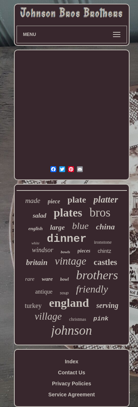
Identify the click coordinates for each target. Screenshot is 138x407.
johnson (71, 330)
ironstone (103, 242)
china (105, 226)
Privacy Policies (71, 383)
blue (80, 226)
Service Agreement (71, 394)
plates (68, 212)
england (69, 302)
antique (43, 291)
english (35, 228)
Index (71, 361)
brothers (97, 275)
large (57, 227)
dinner (66, 239)
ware (47, 279)
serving (107, 305)
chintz (105, 251)
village (48, 316)
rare (29, 279)
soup (64, 293)
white (35, 243)
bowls (65, 252)
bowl (64, 279)
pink (101, 318)
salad (39, 215)
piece (54, 201)
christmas (77, 319)
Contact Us (71, 372)
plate (76, 199)
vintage (70, 261)
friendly (92, 289)
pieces (84, 251)
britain (36, 262)
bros (99, 212)
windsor (42, 250)
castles (105, 262)
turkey (33, 305)
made (32, 200)
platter (105, 199)
